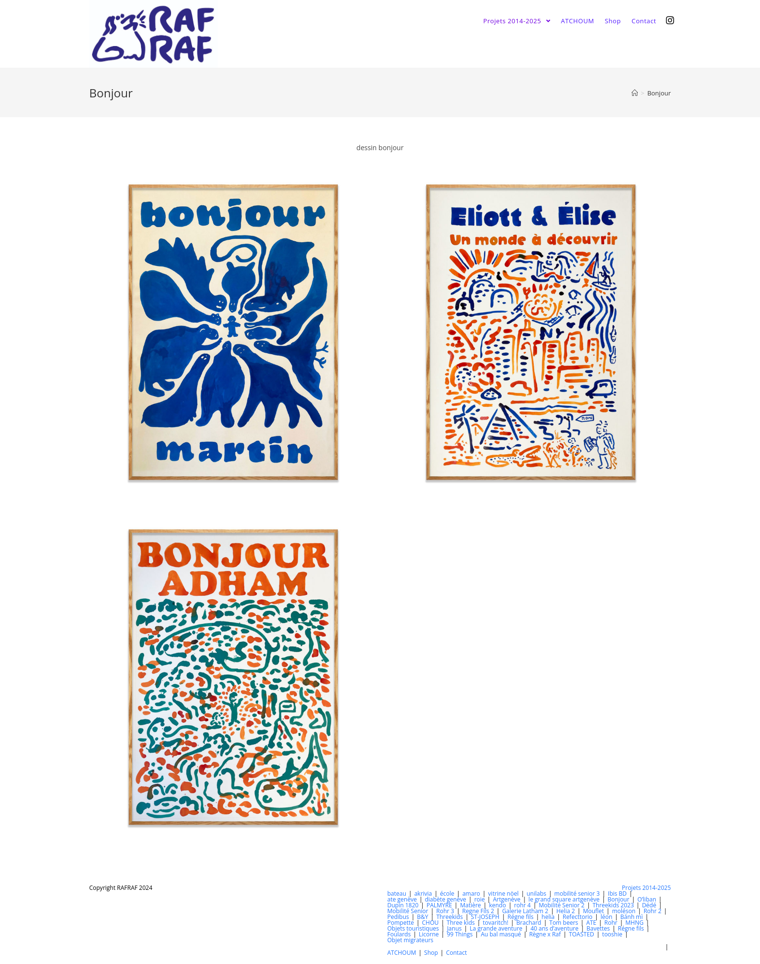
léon (606, 917)
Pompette (400, 922)
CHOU (430, 922)
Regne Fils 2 (478, 911)
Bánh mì (631, 917)
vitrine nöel (503, 893)
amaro (471, 893)
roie (479, 899)
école (447, 893)
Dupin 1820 (402, 905)
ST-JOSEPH (485, 917)
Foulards (399, 934)
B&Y (422, 917)
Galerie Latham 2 (525, 911)
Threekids (449, 917)
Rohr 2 (653, 911)
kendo (497, 905)
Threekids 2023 (612, 905)
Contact (456, 952)
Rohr (611, 922)
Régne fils (520, 917)
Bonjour (619, 899)
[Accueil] (635, 93)
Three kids (461, 922)
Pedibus (398, 917)
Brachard (528, 922)
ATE (591, 922)
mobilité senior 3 (577, 893)
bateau (396, 893)
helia (547, 917)
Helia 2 (565, 911)
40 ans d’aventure (554, 928)
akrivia (423, 893)
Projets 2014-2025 (646, 888)
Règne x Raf (545, 934)
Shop (431, 952)
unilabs (537, 893)
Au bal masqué (501, 934)
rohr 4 (522, 905)
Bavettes (598, 928)
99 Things (460, 934)
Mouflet (593, 911)
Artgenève (507, 899)
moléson (623, 911)
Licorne (429, 934)
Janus (454, 928)
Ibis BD (617, 893)
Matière (470, 905)
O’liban (646, 899)
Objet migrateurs (410, 940)
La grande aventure (496, 928)
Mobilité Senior (407, 911)
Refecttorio (578, 917)
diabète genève (445, 899)
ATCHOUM (401, 952)
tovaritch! (495, 922)
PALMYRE (439, 905)
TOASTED (581, 934)
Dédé (649, 905)
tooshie (612, 934)
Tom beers (563, 922)
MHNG (634, 922)
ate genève (402, 899)
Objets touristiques (413, 928)
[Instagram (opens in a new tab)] (670, 20)
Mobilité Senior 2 (561, 905)
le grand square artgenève (564, 899)
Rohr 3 (445, 911)
